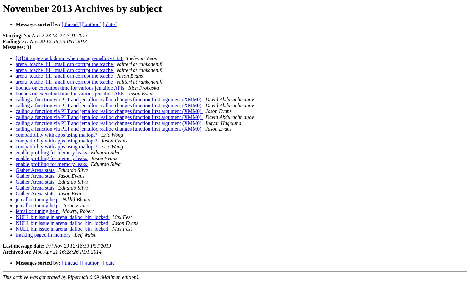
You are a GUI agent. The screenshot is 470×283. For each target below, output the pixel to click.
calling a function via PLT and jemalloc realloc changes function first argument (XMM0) (109, 99)
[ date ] (110, 24)
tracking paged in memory (44, 235)
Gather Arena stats (35, 170)
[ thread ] (71, 24)
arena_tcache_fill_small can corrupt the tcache (65, 64)
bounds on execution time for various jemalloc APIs (71, 88)
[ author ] (92, 24)
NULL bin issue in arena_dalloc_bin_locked (63, 217)
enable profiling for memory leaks (52, 152)
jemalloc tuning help (38, 199)
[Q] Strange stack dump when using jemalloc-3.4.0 (69, 58)
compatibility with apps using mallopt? (57, 135)
